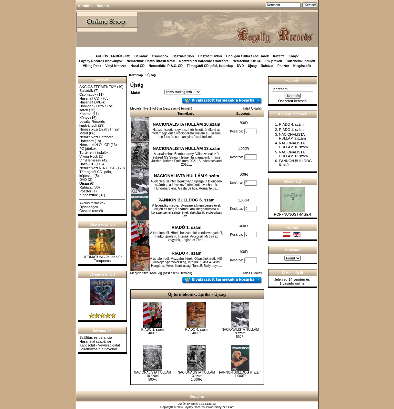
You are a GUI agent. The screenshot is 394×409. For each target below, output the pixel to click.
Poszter (283, 66)
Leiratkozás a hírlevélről (98, 349)
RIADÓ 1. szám (186, 227)
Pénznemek (292, 249)
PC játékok (274, 61)
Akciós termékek (92, 203)
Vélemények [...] (102, 274)
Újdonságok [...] (102, 224)
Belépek (103, 6)
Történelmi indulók (300, 61)
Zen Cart (228, 407)
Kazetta (279, 56)
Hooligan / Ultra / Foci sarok (247, 56)
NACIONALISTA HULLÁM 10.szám (186, 124)
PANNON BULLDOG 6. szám (186, 200)
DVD (240, 66)
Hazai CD (138, 66)
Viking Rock (92, 66)
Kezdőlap (85, 6)
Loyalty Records (194, 407)
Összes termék (91, 211)
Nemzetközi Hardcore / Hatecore (203, 61)
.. (102, 305)
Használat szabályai (95, 341)
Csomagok (160, 56)
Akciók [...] (292, 181)
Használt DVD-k (210, 56)
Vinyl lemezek (116, 66)
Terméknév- (186, 113)
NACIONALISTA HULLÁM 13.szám (186, 148)
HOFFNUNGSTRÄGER (292, 212)
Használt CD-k (183, 56)
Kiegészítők (302, 66)
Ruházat (267, 66)
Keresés (292, 80)
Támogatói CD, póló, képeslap (210, 66)
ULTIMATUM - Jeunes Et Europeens (102, 257)
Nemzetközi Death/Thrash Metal (151, 61)
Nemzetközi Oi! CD (247, 61)
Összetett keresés (292, 101)
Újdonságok (88, 207)
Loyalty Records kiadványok (101, 61)
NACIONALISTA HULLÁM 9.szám (186, 175)
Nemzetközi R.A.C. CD (166, 66)
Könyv (293, 56)
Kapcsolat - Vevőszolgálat (99, 345)
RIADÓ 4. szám (186, 253)
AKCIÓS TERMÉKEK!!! (113, 56)
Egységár (243, 113)
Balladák (141, 56)
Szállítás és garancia (95, 337)
